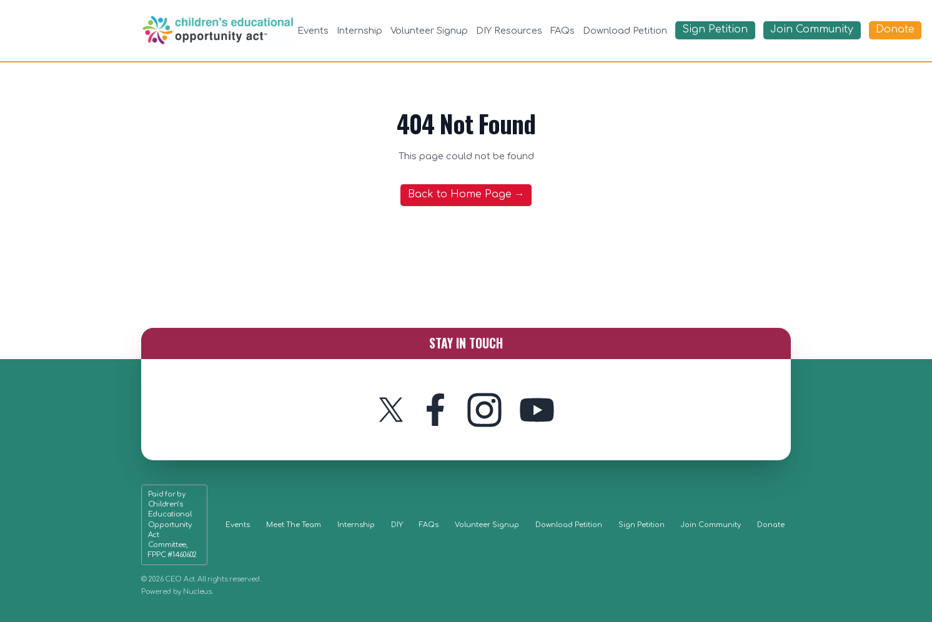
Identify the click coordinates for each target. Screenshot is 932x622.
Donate (771, 525)
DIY (397, 525)
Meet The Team (293, 525)
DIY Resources (509, 31)
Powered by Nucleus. (177, 592)
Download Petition (625, 31)
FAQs (562, 31)
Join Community (711, 525)
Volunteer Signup (429, 31)
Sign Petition (641, 525)
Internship (359, 31)
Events (313, 31)
